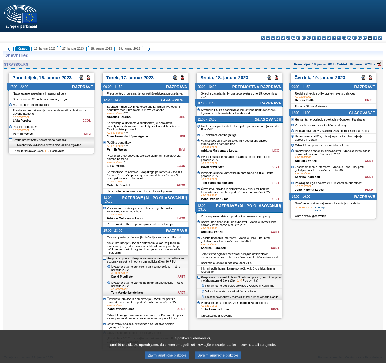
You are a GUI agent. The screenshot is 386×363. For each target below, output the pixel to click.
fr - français (304, 38)
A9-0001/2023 (115, 181)
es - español (268, 38)
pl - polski (349, 38)
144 (239, 280)
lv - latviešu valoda (324, 38)
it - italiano (319, 38)
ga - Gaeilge (309, 38)
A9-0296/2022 (119, 288)
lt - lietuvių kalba (329, 38)
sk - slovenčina (365, 38)
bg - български (263, 38)
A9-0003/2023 (115, 113)
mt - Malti (339, 38)
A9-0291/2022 (209, 305)
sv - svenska (380, 38)
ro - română (360, 38)
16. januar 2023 (44, 48)
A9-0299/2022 (209, 244)
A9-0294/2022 (209, 228)
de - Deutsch (283, 38)
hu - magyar (334, 38)
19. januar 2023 (129, 48)
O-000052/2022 (304, 207)
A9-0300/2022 (115, 214)
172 (46, 150)
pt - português (354, 38)
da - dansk (278, 38)
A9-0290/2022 (21, 130)
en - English (298, 38)
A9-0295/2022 (303, 96)
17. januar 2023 (73, 48)
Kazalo (22, 48)
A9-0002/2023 (115, 132)
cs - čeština (273, 38)
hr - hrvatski (314, 38)
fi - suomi (375, 38)
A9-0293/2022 (21, 116)
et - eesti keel (288, 38)
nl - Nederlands (344, 38)
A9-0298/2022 (115, 305)
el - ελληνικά (293, 38)
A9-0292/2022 (119, 272)
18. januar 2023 (101, 48)
